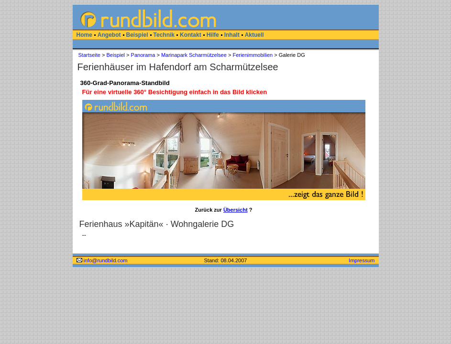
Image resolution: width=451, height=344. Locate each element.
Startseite (89, 55)
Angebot (109, 35)
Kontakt (190, 35)
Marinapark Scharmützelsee (194, 55)
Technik (164, 35)
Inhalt (232, 35)
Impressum (361, 260)
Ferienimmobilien (252, 55)
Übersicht (235, 210)
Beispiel (137, 35)
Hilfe (213, 35)
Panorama (143, 55)
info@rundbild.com (102, 260)
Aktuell (254, 35)
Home (84, 35)
